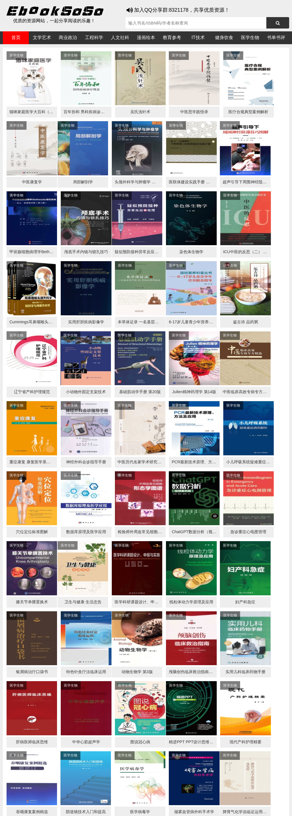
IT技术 (197, 37)
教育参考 (172, 37)
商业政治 (68, 37)
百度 (82, 796)
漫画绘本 (146, 37)
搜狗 (60, 796)
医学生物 (250, 37)
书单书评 (276, 37)
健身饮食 (224, 37)
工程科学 (94, 37)
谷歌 (48, 796)
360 (93, 796)
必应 (71, 796)
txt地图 (268, 807)
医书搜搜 (32, 796)
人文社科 (120, 37)
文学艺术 (42, 37)
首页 (16, 37)
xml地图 (252, 807)
